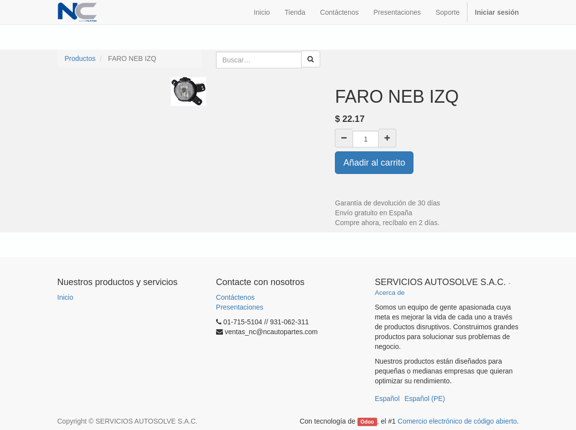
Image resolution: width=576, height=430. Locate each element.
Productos (80, 58)
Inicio (65, 297)
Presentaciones (240, 307)
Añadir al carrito (374, 163)
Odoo (367, 422)
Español (387, 398)
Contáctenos (235, 297)
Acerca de (390, 292)
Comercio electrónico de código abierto (457, 421)
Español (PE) (425, 398)
